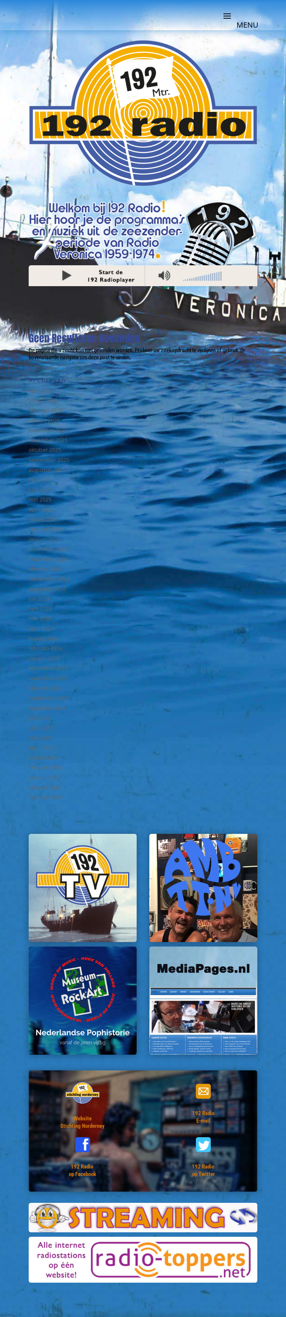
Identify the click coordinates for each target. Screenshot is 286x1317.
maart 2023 (43, 757)
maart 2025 (43, 519)
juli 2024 (39, 598)
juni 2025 (40, 489)
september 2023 (49, 697)
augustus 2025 (47, 469)
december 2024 (48, 549)
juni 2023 (40, 727)
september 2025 (49, 459)
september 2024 (49, 578)
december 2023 (48, 668)
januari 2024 (44, 658)
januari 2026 (44, 420)
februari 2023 (46, 767)
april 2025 (41, 509)
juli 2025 (39, 479)
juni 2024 (40, 608)
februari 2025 (46, 529)
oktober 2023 (45, 688)
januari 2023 (44, 777)
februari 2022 (46, 797)
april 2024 (41, 628)
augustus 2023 (47, 707)
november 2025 (48, 440)
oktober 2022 (45, 787)
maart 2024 (43, 638)
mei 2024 (40, 618)
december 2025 (48, 430)
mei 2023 (40, 737)
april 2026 (41, 390)
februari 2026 (46, 410)
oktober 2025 (45, 449)
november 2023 (48, 678)
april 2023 (41, 747)
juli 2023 (39, 717)
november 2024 (48, 559)
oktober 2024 (45, 568)
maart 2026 (43, 400)
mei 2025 (40, 499)
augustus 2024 (47, 588)
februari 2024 (46, 648)
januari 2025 (44, 539)
